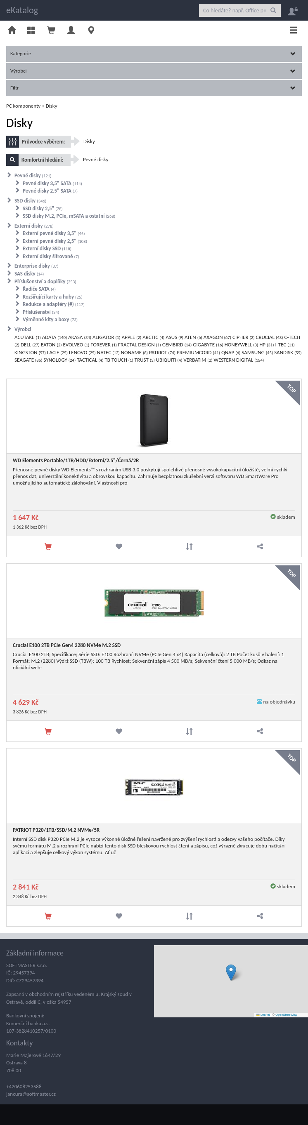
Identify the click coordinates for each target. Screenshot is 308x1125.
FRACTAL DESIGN (139, 344)
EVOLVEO (76, 344)
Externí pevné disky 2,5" (55, 241)
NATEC (108, 352)
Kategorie (153, 53)
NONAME (134, 352)
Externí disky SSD (47, 248)
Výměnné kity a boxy (50, 319)
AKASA (79, 337)
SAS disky (29, 274)
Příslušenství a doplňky (45, 281)
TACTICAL (90, 360)
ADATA (54, 337)
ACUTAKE (27, 337)
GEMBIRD (177, 344)
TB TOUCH (119, 360)
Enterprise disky (36, 266)
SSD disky (30, 201)
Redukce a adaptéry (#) (54, 304)
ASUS (174, 337)
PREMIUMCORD (198, 352)
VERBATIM (197, 360)
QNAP (230, 352)
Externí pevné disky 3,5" (54, 233)
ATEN (193, 337)
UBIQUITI (169, 360)
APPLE (132, 337)
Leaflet (263, 1015)
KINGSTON (30, 352)
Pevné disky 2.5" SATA (50, 191)
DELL (30, 344)
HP (266, 344)
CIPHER (243, 337)
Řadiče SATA (39, 289)
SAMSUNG (257, 352)
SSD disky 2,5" (43, 208)
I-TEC (285, 344)
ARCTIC (153, 337)
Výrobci (153, 71)
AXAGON (217, 337)
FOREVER (103, 344)
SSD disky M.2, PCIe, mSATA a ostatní (69, 216)
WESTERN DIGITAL (238, 360)
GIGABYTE (208, 344)
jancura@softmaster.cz (31, 1094)
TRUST (145, 360)
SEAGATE (28, 360)
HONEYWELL (241, 344)
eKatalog (22, 10)
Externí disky (34, 226)
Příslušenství (41, 312)
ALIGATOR (106, 337)
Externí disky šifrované (51, 256)
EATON (51, 344)
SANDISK (287, 352)
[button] (231, 972)
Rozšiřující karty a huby (53, 297)
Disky (51, 106)
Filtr (153, 88)
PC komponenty (23, 106)
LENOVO (82, 352)
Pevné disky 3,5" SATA (52, 183)
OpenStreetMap (286, 1015)
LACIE (57, 352)
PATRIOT (162, 352)
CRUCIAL (269, 337)
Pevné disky (33, 175)
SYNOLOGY (59, 360)
